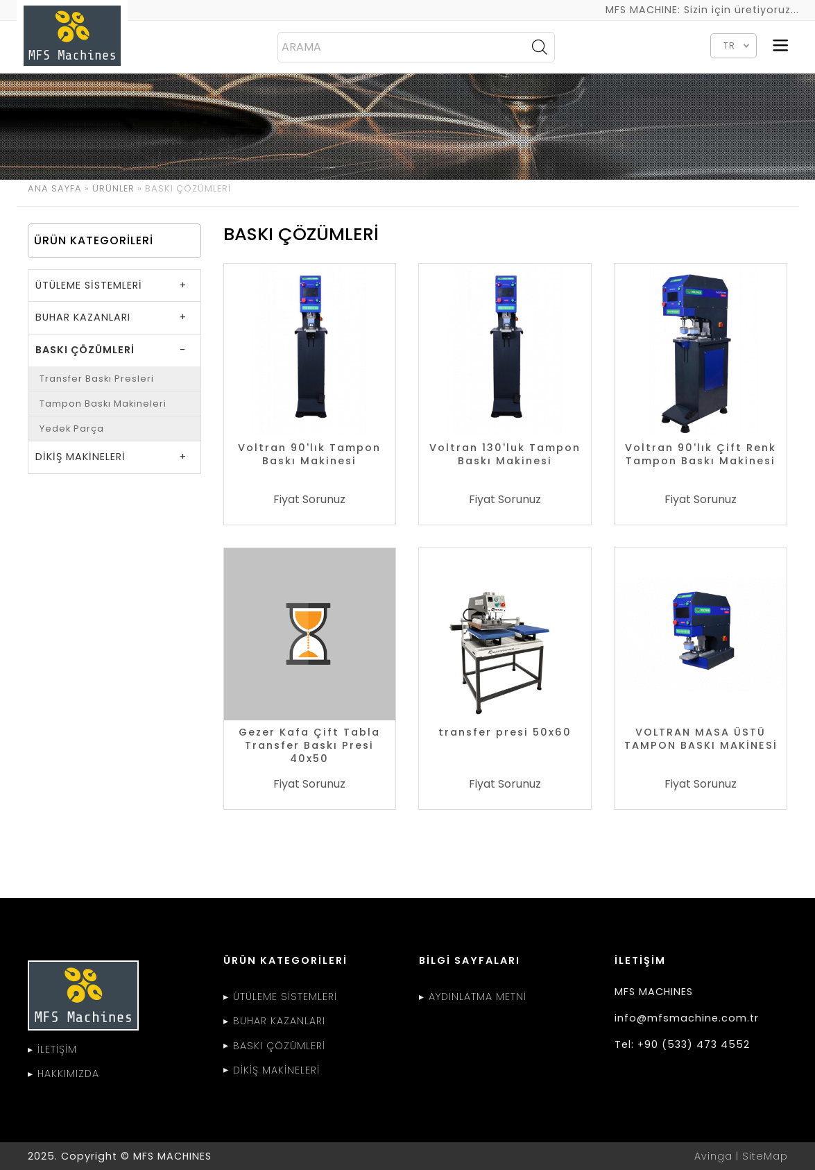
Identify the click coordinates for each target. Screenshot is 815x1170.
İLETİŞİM (57, 1049)
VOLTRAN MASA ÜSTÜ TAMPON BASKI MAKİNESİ (701, 739)
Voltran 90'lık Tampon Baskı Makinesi (309, 454)
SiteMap (765, 1156)
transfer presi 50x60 (505, 732)
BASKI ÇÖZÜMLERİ (85, 350)
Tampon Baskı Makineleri (103, 403)
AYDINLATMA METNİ (477, 996)
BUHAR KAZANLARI (82, 317)
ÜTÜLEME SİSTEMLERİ (88, 285)
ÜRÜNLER (113, 188)
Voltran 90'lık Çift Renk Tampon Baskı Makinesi (700, 454)
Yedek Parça (72, 428)
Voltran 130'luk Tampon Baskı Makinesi (505, 454)
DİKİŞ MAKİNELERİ (80, 457)
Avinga (713, 1156)
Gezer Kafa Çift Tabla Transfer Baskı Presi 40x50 (309, 745)
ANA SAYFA (55, 188)
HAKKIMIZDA (68, 1073)
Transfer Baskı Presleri (97, 378)
